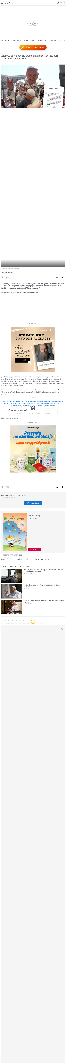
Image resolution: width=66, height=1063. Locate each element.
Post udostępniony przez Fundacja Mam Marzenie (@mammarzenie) (33, 413)
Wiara (26, 40)
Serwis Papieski (11, 62)
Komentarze (16, 40)
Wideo (33, 40)
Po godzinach (42, 40)
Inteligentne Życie (56, 40)
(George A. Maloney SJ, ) (33, 403)
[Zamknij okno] (62, 629)
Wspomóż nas (33, 503)
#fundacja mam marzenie (40, 559)
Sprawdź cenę (34, 549)
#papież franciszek (7, 559)
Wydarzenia (5, 40)
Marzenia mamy (34, 516)
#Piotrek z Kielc (23, 559)
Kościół (3, 62)
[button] (58, 2)
